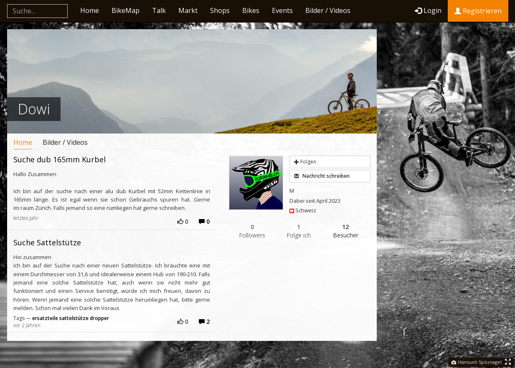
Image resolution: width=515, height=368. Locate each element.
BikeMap (126, 10)
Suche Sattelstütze (47, 242)
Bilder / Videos (327, 10)
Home (89, 10)
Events (282, 10)
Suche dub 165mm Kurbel (59, 159)
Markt (188, 10)
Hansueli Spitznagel (477, 362)
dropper (99, 318)
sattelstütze (74, 318)
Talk (159, 10)
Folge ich (299, 231)
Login (428, 10)
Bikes (250, 10)
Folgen (305, 161)
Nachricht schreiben (322, 175)
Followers (252, 231)
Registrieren (478, 10)
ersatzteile (45, 318)
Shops (220, 10)
